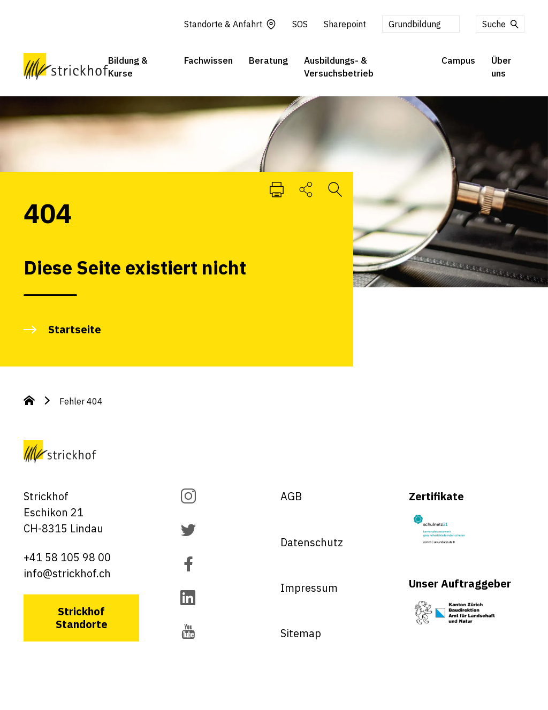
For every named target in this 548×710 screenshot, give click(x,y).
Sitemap (300, 633)
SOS (300, 24)
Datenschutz (311, 542)
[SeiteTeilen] (306, 188)
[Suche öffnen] (335, 188)
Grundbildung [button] (415, 24)
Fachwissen (208, 61)
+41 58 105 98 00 (67, 557)
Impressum (309, 588)
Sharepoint (345, 24)
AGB (291, 496)
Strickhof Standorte (82, 617)
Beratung (268, 61)
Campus (458, 61)
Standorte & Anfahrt (230, 24)
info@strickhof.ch (67, 573)
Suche (501, 24)
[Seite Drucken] (276, 188)
